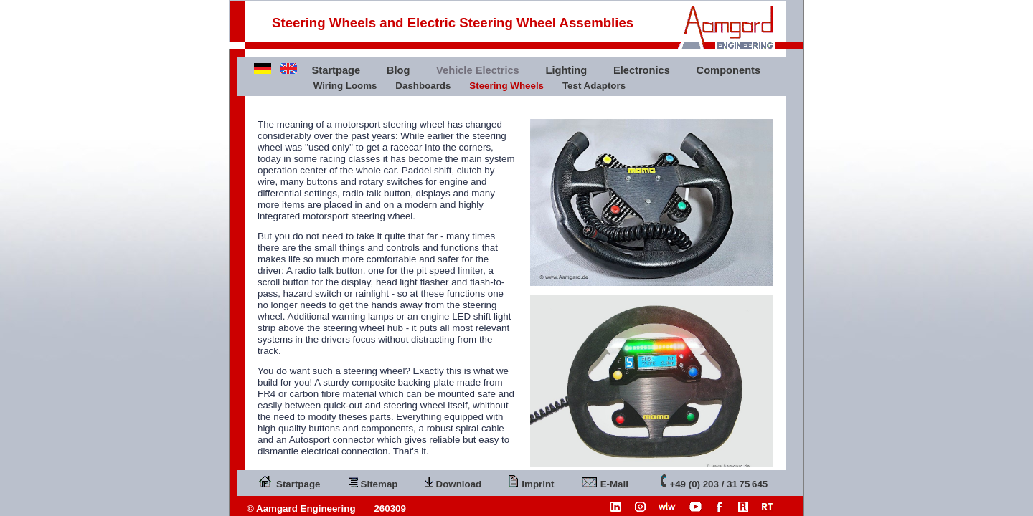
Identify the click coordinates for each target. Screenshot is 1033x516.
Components (729, 70)
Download (453, 481)
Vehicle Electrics (477, 70)
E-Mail (605, 481)
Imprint (531, 481)
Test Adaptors (594, 85)
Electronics (641, 70)
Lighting (566, 70)
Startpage (336, 70)
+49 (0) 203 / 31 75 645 (714, 481)
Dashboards (423, 85)
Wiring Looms (345, 85)
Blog (398, 70)
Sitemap (373, 481)
